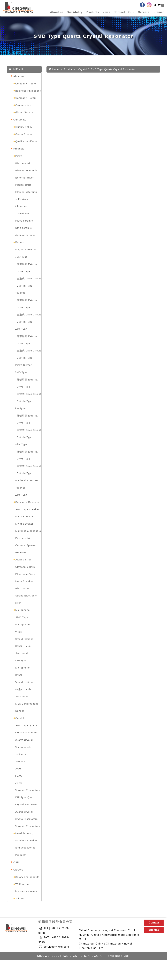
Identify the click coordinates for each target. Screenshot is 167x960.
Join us (19, 898)
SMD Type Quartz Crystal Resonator (26, 729)
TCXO (18, 775)
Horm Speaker (24, 581)
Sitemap (159, 12)
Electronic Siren (25, 574)
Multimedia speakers (28, 530)
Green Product (24, 134)
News (106, 12)
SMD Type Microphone (22, 621)
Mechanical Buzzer (27, 480)
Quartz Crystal (24, 739)
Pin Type (20, 292)
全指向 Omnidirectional (24, 635)
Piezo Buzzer (23, 365)
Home (54, 69)
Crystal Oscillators (26, 819)
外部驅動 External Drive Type (27, 268)
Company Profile (25, 83)
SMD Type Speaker (27, 509)
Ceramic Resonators (27, 790)
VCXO (19, 782)
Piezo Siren (22, 588)
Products (92, 12)
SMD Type (21, 256)
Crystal (19, 718)
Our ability (19, 119)
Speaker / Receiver (27, 502)
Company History (26, 98)
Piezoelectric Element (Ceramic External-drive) (26, 170)
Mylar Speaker (24, 523)
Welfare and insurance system (26, 888)
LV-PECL (20, 761)
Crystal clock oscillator (23, 751)
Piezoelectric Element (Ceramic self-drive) (26, 192)
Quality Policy (23, 127)
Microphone (22, 610)
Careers (143, 12)
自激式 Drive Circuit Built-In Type (29, 282)
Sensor (19, 710)
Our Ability (75, 12)
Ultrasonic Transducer (22, 210)
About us (56, 12)
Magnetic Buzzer (25, 249)
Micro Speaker (24, 516)
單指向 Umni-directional (23, 650)
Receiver (20, 552)
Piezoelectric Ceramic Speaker (26, 542)
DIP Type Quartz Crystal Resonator (26, 801)
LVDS (18, 768)
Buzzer (19, 242)
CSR (131, 12)
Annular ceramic (25, 235)
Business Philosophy (28, 90)
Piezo (18, 156)
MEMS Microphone (27, 703)
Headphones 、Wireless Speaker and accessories (26, 840)
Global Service (24, 112)
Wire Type (21, 328)
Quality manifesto (26, 141)
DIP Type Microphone (22, 664)
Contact (119, 12)
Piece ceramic (24, 220)
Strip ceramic (23, 227)
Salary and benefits (27, 877)
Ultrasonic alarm (25, 567)
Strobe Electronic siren (26, 599)
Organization (23, 105)
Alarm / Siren (23, 559)
